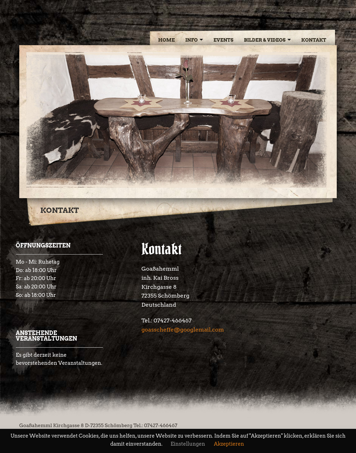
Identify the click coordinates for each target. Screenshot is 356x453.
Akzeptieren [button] (229, 444)
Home (166, 40)
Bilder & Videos (265, 40)
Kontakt (313, 40)
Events (223, 40)
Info (191, 40)
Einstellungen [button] (187, 444)
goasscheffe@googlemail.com (182, 329)
